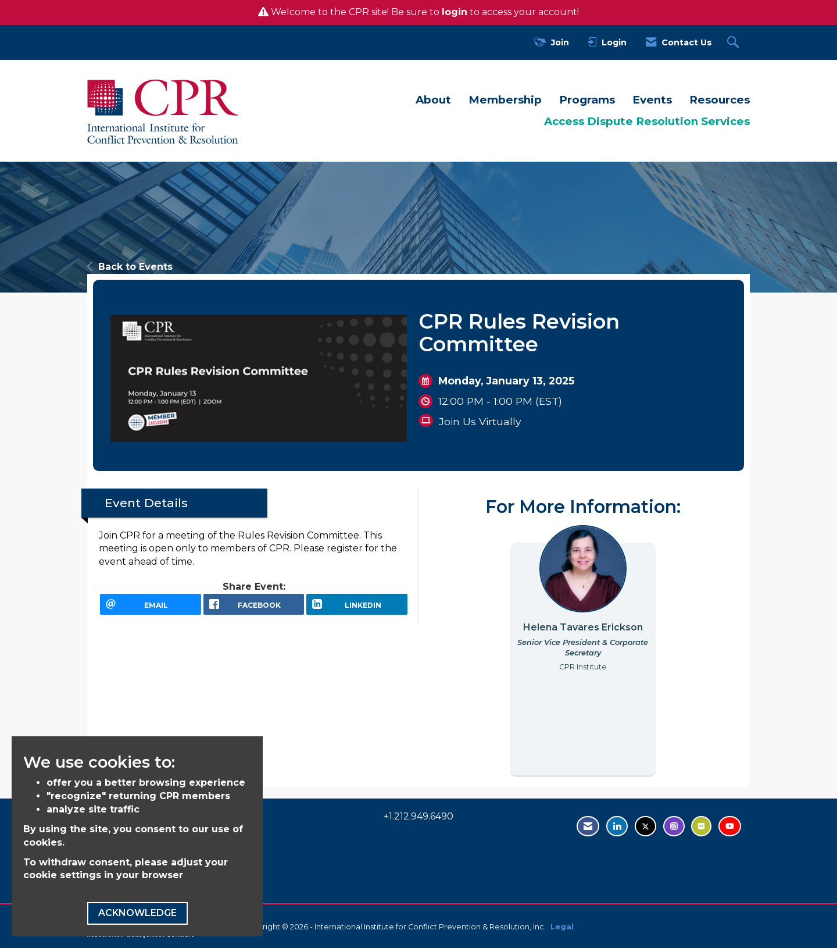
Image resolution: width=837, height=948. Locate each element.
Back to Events (130, 266)
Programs (587, 99)
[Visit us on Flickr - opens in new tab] (701, 826)
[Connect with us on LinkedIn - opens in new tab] (617, 826)
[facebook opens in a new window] (254, 608)
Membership (505, 99)
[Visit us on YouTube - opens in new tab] (729, 826)
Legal (562, 926)
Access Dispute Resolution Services (647, 121)
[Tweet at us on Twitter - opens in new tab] (645, 826)
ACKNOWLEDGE (137, 912)
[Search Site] (734, 42)
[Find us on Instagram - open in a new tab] (674, 826)
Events (652, 99)
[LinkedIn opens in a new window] (356, 608)
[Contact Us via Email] (588, 826)
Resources (719, 99)
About (433, 99)
